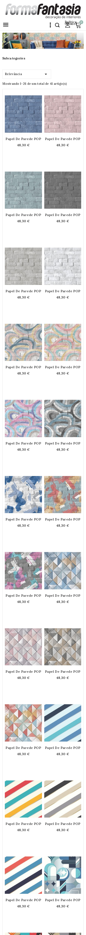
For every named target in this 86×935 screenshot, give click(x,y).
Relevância (27, 73)
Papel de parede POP (23, 139)
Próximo (79, 862)
